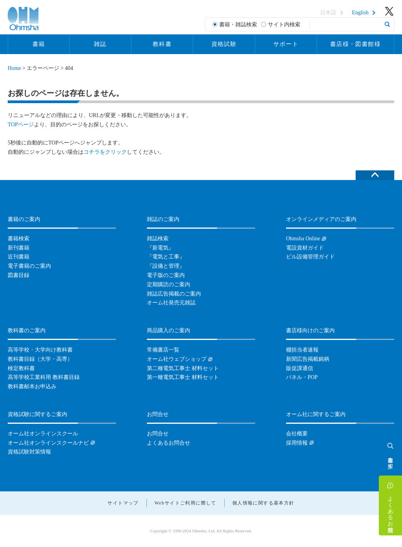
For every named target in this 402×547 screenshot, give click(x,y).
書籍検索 (18, 238)
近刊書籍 (18, 257)
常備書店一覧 (163, 350)
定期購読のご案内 (168, 284)
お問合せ (158, 434)
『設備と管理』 (166, 266)
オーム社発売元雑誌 (171, 303)
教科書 (162, 44)
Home (14, 68)
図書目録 (18, 275)
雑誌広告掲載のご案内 (174, 294)
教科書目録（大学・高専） (40, 359)
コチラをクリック (105, 152)
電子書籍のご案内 (29, 266)
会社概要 (297, 434)
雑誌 (100, 44)
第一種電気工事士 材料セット (183, 377)
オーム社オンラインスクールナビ (48, 443)
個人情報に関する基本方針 (263, 503)
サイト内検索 (284, 24)
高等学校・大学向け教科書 (40, 350)
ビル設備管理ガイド (310, 257)
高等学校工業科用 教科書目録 (44, 377)
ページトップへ (375, 175)
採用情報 (297, 443)
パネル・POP (302, 377)
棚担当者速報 (302, 350)
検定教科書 (21, 368)
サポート (286, 44)
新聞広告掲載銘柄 (307, 359)
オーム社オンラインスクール (43, 434)
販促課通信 (299, 368)
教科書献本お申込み (32, 386)
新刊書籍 (18, 248)
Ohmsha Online (303, 238)
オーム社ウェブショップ (176, 359)
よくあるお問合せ (390, 511)
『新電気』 (160, 248)
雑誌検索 (158, 238)
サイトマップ (122, 503)
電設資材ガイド (305, 248)
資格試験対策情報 (29, 452)
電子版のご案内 (166, 275)
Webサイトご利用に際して (185, 503)
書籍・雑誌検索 (238, 24)
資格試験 (224, 44)
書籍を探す (390, 460)
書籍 (38, 44)
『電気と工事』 (166, 257)
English (360, 12)
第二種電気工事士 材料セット (183, 368)
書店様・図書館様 (355, 44)
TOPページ (21, 124)
